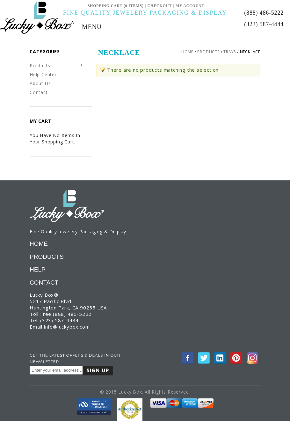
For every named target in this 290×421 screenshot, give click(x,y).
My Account (190, 6)
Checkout (160, 6)
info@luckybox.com (67, 326)
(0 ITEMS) (134, 6)
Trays (229, 51)
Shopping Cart (106, 6)
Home (187, 51)
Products (208, 51)
